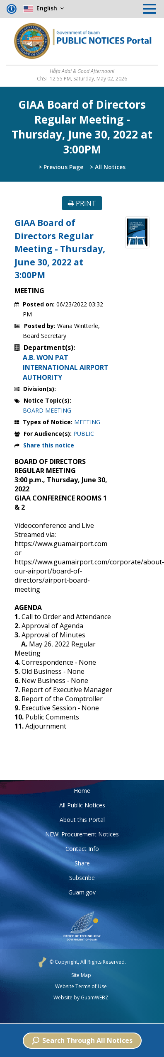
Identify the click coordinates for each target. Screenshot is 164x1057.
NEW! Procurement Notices (82, 834)
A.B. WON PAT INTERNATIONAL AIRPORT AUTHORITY (66, 367)
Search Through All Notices (82, 1040)
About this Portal (82, 820)
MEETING (87, 422)
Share (82, 863)
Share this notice (48, 445)
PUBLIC (83, 433)
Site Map (81, 975)
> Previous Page (61, 167)
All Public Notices (82, 805)
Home (82, 791)
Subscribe (82, 878)
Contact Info (82, 849)
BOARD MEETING (47, 410)
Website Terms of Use (81, 986)
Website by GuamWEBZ (81, 998)
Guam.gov (82, 892)
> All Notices (107, 167)
